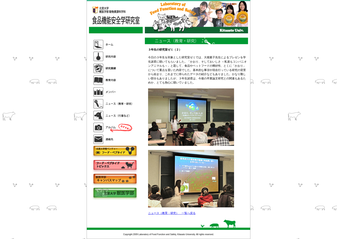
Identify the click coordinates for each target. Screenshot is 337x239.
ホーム (113, 44)
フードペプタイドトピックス (114, 165)
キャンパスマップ (114, 179)
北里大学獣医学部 (114, 193)
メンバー (113, 92)
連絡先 (113, 139)
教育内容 (113, 80)
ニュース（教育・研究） (113, 104)
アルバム (113, 127)
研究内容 (113, 56)
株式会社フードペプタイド (114, 151)
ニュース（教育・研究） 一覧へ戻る (172, 213)
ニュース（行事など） (113, 115)
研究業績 (113, 68)
